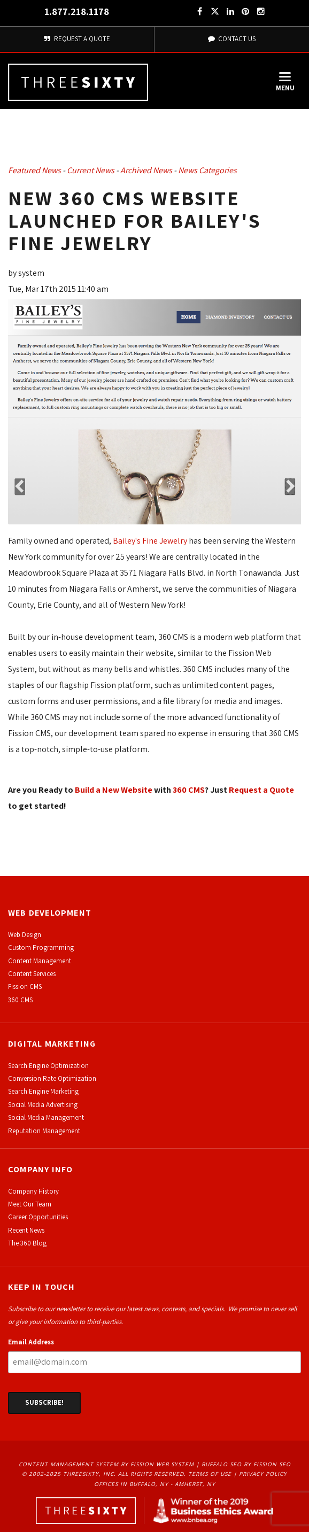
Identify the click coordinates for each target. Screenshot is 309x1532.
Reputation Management (44, 1130)
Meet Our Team (29, 1204)
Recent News (26, 1230)
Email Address (31, 1342)
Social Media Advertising (43, 1104)
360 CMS (189, 789)
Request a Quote (261, 789)
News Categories (207, 170)
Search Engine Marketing (43, 1091)
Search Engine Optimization (48, 1065)
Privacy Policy (263, 1473)
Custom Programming (41, 947)
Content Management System (69, 1464)
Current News (90, 170)
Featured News (34, 170)
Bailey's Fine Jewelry (150, 540)
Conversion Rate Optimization (52, 1078)
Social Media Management (46, 1117)
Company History (33, 1191)
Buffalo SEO (222, 1464)
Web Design (24, 934)
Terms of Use (209, 1473)
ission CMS (26, 986)
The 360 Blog (27, 1243)
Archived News (146, 170)
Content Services (32, 973)
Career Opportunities (38, 1216)
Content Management (39, 960)
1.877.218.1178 (76, 11)
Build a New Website (113, 789)
